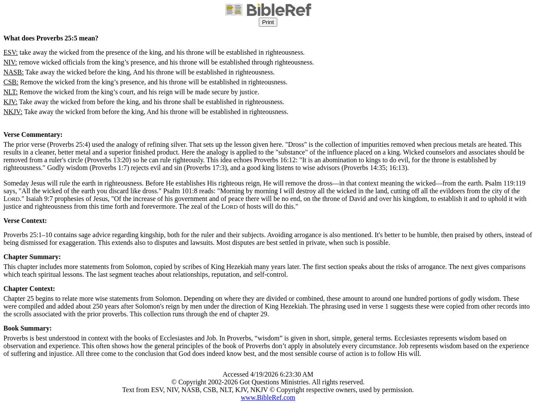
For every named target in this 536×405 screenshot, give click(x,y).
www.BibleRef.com (268, 397)
